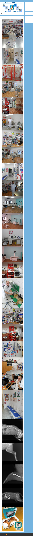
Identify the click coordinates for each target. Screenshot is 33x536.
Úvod (1, 13)
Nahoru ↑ (9, 534)
